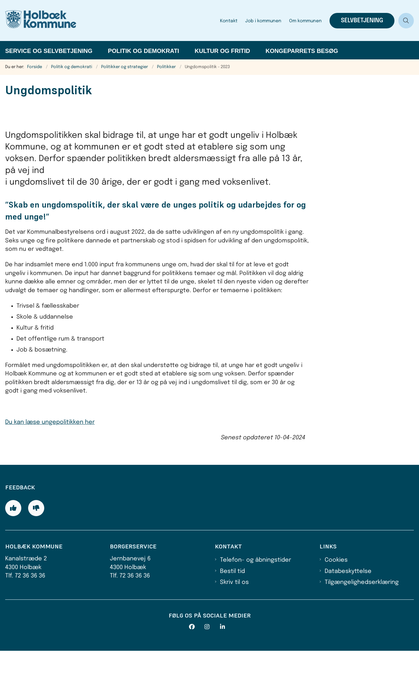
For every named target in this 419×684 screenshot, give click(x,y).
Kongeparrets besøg (302, 50)
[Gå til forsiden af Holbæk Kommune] (108, 20)
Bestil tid (232, 604)
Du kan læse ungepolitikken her (50, 422)
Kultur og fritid (222, 50)
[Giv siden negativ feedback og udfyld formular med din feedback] (36, 541)
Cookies (336, 594)
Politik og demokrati (143, 50)
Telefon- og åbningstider (255, 594)
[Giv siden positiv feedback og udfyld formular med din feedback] (13, 541)
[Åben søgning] (406, 20)
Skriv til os (234, 616)
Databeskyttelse (348, 604)
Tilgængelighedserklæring (362, 616)
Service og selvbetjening (48, 50)
